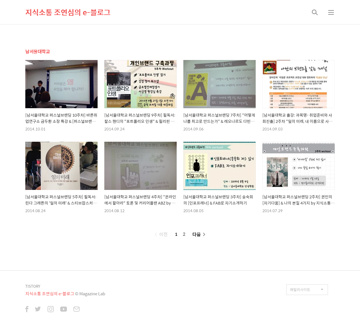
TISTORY (32, 286)
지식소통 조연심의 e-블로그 (68, 12)
